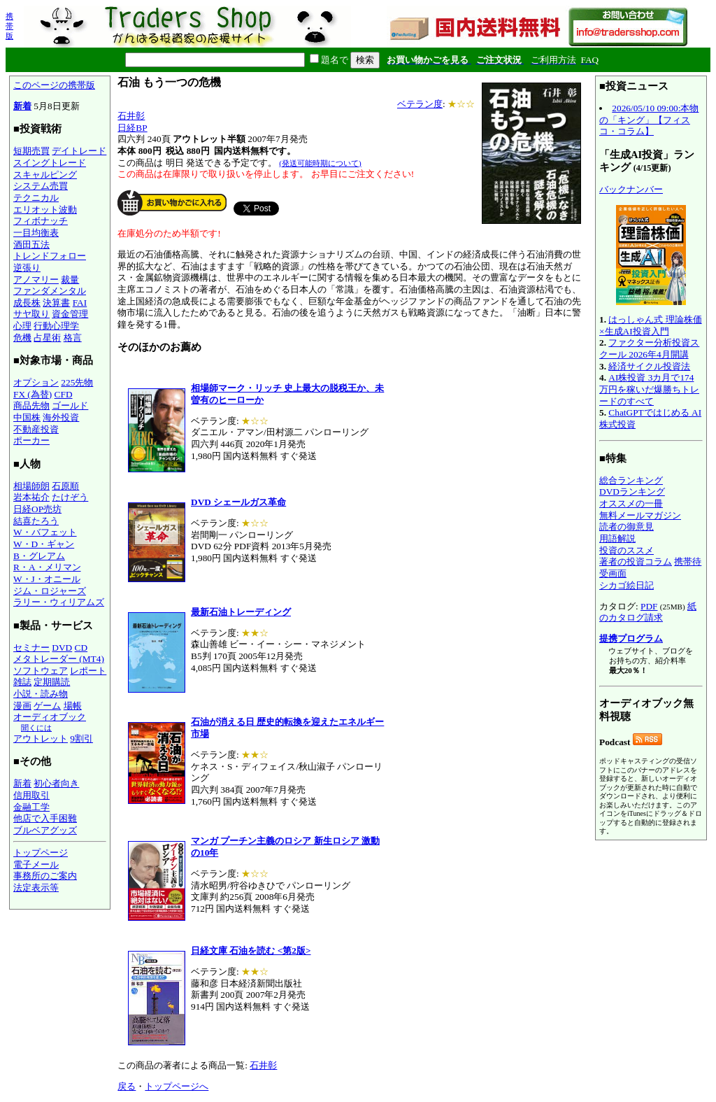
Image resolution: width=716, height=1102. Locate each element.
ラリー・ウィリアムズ (58, 602)
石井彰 (131, 116)
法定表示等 (36, 887)
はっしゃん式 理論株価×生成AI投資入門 (650, 325)
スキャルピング (45, 174)
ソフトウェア (40, 670)
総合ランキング (631, 480)
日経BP (132, 127)
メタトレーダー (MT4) (58, 659)
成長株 (27, 302)
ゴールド (70, 405)
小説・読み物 (40, 693)
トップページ (40, 852)
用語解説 (617, 538)
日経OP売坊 (37, 509)
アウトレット (40, 738)
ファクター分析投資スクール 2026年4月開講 (649, 348)
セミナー (31, 647)
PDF (648, 606)
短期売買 (31, 151)
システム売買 (40, 186)
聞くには (36, 727)
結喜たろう (36, 521)
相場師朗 (31, 486)
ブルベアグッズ (45, 830)
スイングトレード (49, 162)
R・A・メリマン (47, 567)
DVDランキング (632, 491)
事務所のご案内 (45, 875)
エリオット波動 (45, 209)
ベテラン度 (420, 104)
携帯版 (9, 26)
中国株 (27, 417)
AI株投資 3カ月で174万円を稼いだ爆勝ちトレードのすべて (649, 389)
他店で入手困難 (45, 818)
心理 (22, 325)
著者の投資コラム (635, 561)
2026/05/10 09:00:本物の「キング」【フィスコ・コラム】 (649, 119)
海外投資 (61, 417)
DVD (62, 647)
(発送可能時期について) (320, 163)
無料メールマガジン (640, 515)
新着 (22, 106)
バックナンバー (631, 189)
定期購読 (52, 682)
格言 (73, 337)
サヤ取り (31, 314)
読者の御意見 (626, 526)
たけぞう (70, 497)
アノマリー (36, 279)
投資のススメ (626, 550)
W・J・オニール (46, 579)
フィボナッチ (40, 221)
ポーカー (31, 440)
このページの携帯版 (54, 85)
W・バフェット (45, 532)
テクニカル (36, 197)
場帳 (73, 705)
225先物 (77, 382)
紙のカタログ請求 (647, 612)
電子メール (36, 864)
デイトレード (79, 151)
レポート (88, 670)
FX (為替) (32, 394)
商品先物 (31, 405)
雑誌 (22, 682)
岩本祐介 (31, 497)
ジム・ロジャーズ (49, 591)
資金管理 (70, 314)
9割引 (81, 738)
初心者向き (56, 783)
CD (81, 647)
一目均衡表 (36, 232)
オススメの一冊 (631, 503)
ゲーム (47, 705)
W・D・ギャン (43, 544)
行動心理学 (56, 325)
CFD (64, 394)
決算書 (56, 302)
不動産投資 (36, 429)
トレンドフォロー (49, 255)
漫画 (22, 705)
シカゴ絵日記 (626, 585)
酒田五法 (31, 244)
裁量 (70, 279)
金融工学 (31, 807)
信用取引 (31, 795)
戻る (126, 1086)
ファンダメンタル (49, 290)
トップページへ (176, 1086)
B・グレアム (39, 556)
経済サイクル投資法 (649, 366)
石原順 (65, 486)
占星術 (47, 337)
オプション (36, 382)
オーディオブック (49, 717)
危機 (22, 337)
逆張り (27, 267)
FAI (80, 302)
